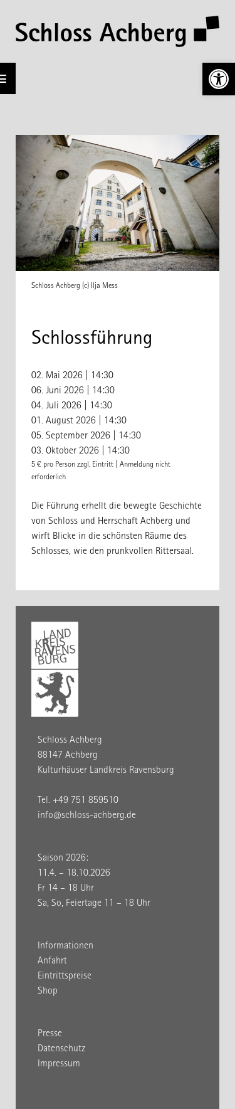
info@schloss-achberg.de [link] (87, 816)
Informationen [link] (65, 947)
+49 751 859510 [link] (85, 801)
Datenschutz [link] (61, 1049)
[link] (218, 79)
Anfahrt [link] (52, 962)
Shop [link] (48, 992)
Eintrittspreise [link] (64, 977)
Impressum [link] (59, 1064)
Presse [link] (50, 1034)
